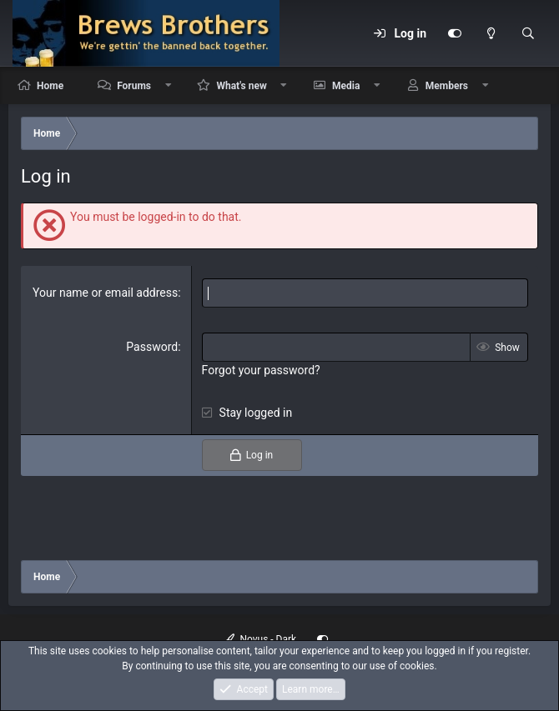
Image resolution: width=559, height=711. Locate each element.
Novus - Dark (260, 639)
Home (50, 86)
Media (346, 86)
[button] (168, 85)
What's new (241, 86)
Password (152, 346)
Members (447, 86)
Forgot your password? (261, 370)
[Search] (528, 33)
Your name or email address (105, 292)
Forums (134, 86)
